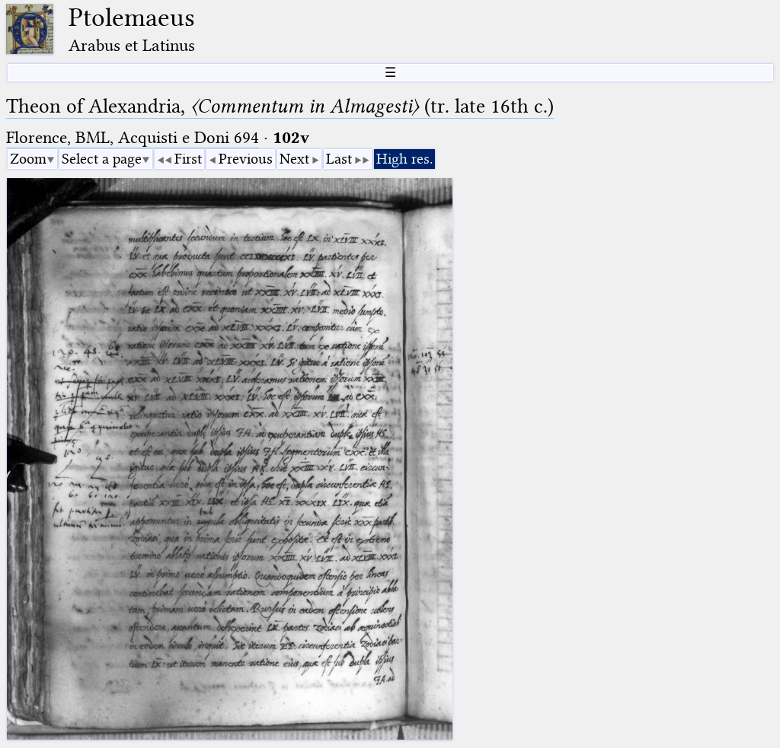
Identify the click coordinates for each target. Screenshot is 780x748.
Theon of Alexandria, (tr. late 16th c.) (280, 106)
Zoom (28, 158)
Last (339, 158)
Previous (246, 158)
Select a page (102, 158)
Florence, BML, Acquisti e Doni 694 (132, 137)
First (188, 158)
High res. (404, 158)
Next (294, 158)
